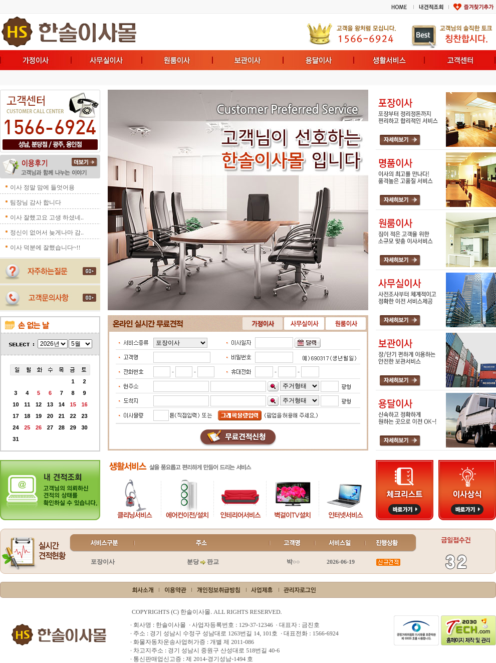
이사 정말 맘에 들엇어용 (42, 187)
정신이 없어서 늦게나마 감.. (47, 232)
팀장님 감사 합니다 (35, 202)
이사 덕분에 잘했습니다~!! (45, 247)
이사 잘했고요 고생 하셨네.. (47, 217)
